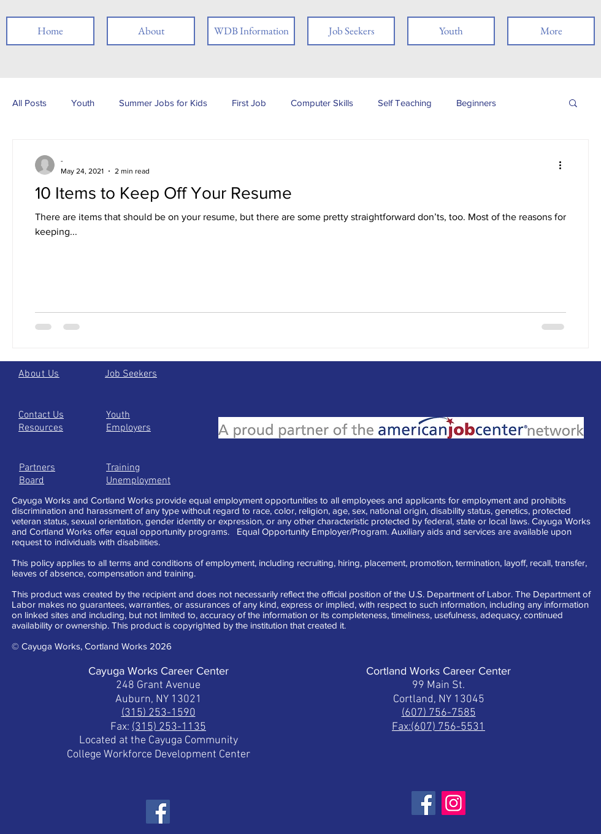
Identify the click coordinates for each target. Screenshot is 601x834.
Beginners (476, 103)
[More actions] (564, 165)
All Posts (29, 103)
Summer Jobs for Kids (163, 103)
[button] (573, 104)
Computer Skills (322, 103)
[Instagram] (453, 803)
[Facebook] (158, 812)
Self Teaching (405, 103)
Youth (82, 103)
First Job (249, 103)
